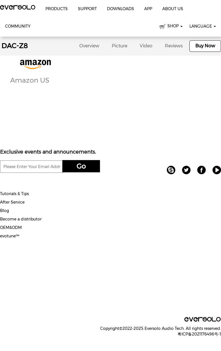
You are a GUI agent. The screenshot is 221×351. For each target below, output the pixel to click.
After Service (12, 202)
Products (56, 8)
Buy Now (205, 45)
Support (87, 8)
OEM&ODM (11, 227)
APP (148, 8)
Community (17, 26)
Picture (119, 45)
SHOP (171, 26)
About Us (172, 8)
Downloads (120, 8)
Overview (89, 45)
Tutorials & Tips (14, 193)
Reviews (174, 45)
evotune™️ (9, 236)
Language (202, 26)
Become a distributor (20, 219)
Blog (4, 210)
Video (146, 45)
